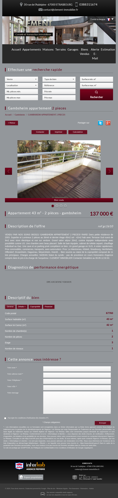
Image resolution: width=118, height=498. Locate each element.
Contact (110, 58)
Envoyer (102, 422)
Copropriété (35, 306)
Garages (55, 58)
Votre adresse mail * (15, 373)
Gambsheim (20, 115)
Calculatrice (78, 132)
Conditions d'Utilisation (67, 447)
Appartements (20, 58)
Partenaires (84, 488)
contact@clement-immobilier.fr (60, 9)
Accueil (7, 58)
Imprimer (58, 132)
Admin (91, 488)
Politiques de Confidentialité (43, 447)
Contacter (40, 132)
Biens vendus (68, 58)
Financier (49, 306)
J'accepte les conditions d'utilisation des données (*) (28, 417)
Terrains (44, 58)
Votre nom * (12, 367)
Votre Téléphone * (14, 380)
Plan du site (51, 488)
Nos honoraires (74, 488)
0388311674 (87, 463)
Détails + (22, 306)
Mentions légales (62, 488)
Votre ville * (12, 386)
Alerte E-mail (84, 58)
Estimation (98, 58)
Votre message (12, 392)
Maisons (34, 58)
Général (10, 306)
